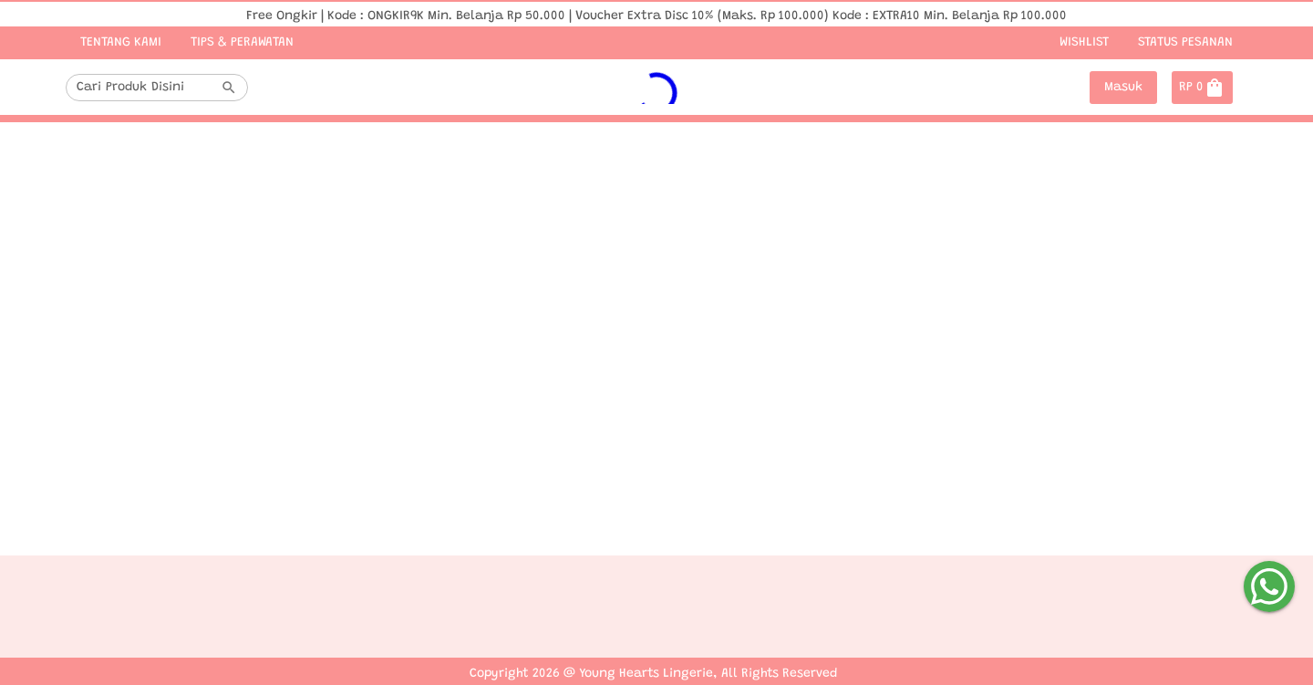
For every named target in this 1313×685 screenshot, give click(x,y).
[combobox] (146, 88)
